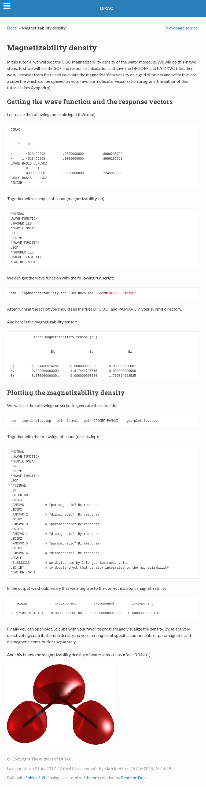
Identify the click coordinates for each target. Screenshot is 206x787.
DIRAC (106, 8)
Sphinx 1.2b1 (37, 777)
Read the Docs (134, 777)
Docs (12, 27)
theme (91, 777)
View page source (181, 27)
